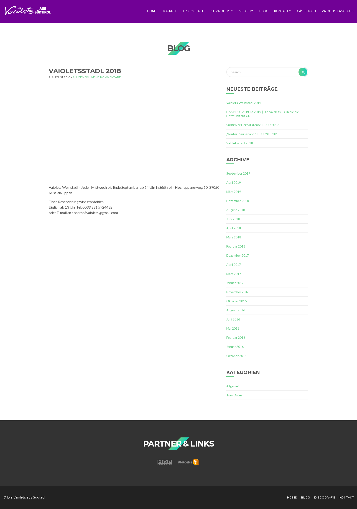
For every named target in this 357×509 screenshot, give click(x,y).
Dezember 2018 (237, 201)
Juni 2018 (233, 219)
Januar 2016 (235, 347)
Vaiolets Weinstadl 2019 (243, 103)
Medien (245, 11)
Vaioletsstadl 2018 (239, 143)
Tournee (170, 11)
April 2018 (233, 228)
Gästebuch (306, 11)
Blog (263, 11)
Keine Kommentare (106, 77)
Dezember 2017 (237, 255)
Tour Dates (234, 395)
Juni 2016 (233, 319)
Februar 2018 (235, 246)
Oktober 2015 (236, 356)
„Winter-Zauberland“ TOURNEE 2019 (253, 134)
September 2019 (238, 173)
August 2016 (235, 310)
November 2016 (237, 292)
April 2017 (233, 264)
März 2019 (233, 192)
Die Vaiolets (220, 11)
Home (152, 11)
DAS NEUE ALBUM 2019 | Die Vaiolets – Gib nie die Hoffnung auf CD (262, 114)
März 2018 (233, 237)
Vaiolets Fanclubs (338, 11)
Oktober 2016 (236, 301)
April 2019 (233, 182)
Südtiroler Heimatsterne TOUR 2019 (252, 125)
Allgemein (81, 77)
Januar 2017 (235, 283)
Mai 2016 (232, 328)
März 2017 (233, 274)
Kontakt (281, 11)
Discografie (193, 11)
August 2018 (235, 210)
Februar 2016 (235, 337)
